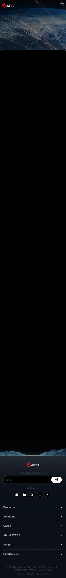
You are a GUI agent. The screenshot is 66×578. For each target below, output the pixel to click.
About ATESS (11, 535)
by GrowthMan (45, 570)
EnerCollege (11, 553)
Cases (7, 525)
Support (8, 544)
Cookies (21, 574)
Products (9, 507)
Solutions (9, 516)
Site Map (31, 574)
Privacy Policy (43, 574)
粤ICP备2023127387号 (26, 570)
